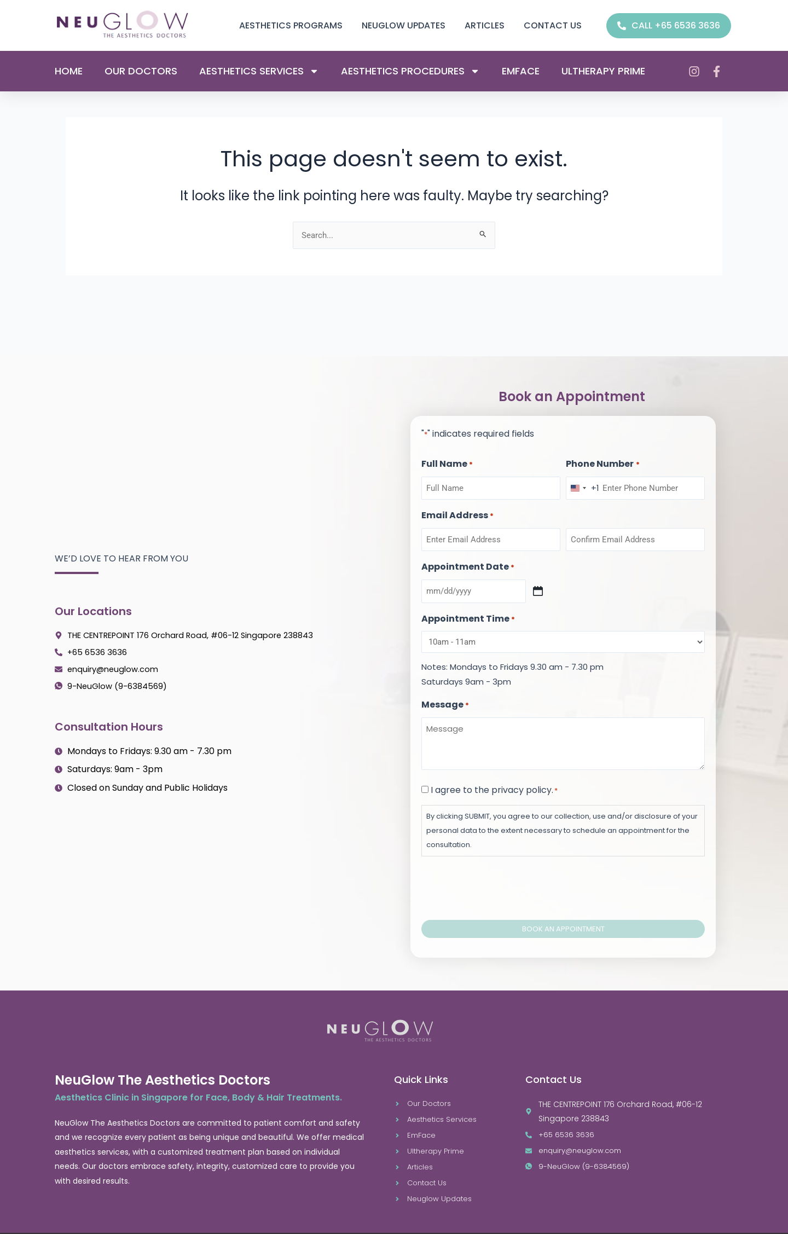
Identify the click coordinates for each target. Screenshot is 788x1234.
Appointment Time (468, 610)
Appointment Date (467, 559)
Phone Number (602, 456)
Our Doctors (141, 71)
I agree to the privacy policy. (494, 781)
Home (69, 71)
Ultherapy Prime (603, 71)
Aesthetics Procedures (410, 71)
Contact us (553, 25)
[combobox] (582, 479)
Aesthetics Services (259, 71)
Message (445, 697)
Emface (521, 71)
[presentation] (504, 877)
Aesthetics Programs (291, 25)
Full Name (447, 456)
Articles (485, 25)
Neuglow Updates (403, 25)
